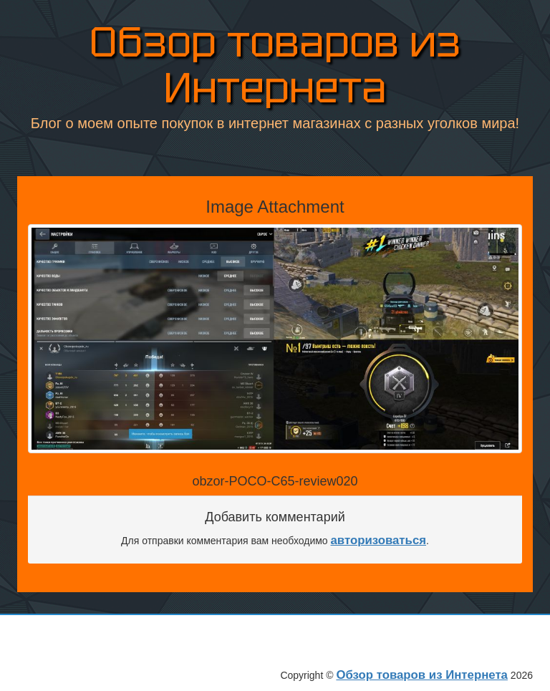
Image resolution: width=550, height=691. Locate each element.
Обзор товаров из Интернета (275, 65)
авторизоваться (379, 540)
